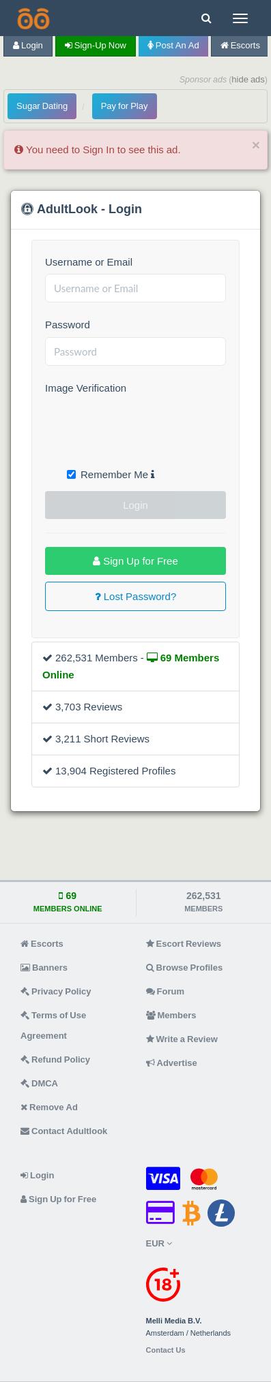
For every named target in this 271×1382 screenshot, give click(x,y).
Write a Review (182, 1039)
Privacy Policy (55, 991)
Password (67, 324)
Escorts (240, 45)
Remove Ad (49, 1107)
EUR (159, 1243)
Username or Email (88, 262)
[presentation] (149, 427)
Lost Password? (136, 596)
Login (28, 45)
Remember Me (110, 474)
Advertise (171, 1062)
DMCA (39, 1083)
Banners (44, 967)
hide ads (248, 79)
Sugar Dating (42, 105)
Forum (165, 991)
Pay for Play (124, 105)
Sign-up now (95, 45)
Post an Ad (173, 45)
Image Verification (85, 388)
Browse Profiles (184, 967)
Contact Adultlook (63, 1131)
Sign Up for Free (135, 561)
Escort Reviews (184, 943)
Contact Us (166, 1350)
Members (171, 1015)
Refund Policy (55, 1059)
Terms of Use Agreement (53, 1025)
